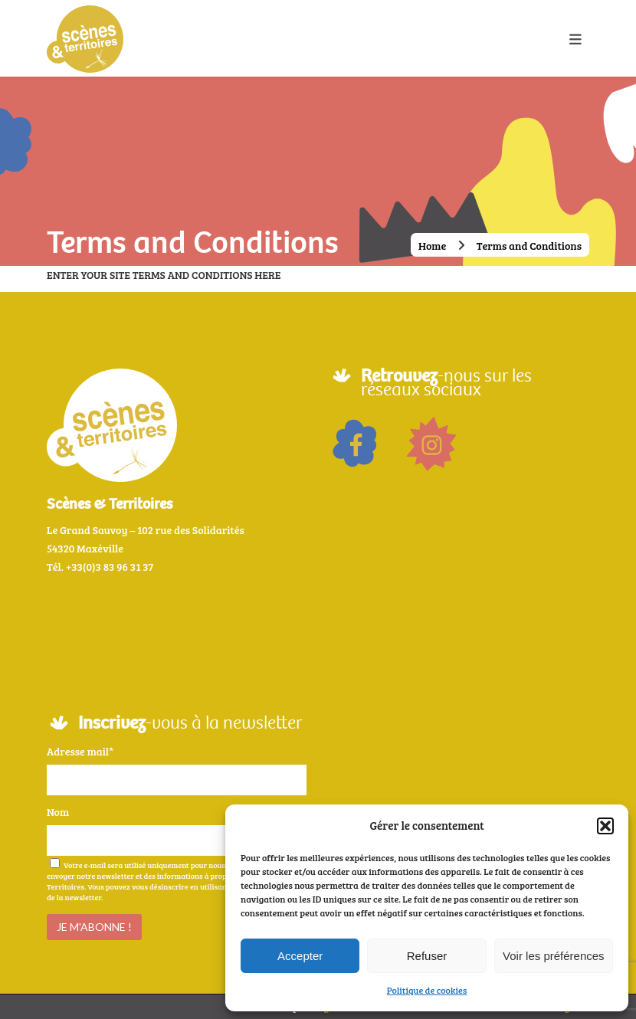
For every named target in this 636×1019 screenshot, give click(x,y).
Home (432, 245)
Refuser (427, 955)
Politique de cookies (427, 990)
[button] (605, 826)
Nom (58, 811)
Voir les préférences (554, 955)
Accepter (300, 955)
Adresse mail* (80, 751)
